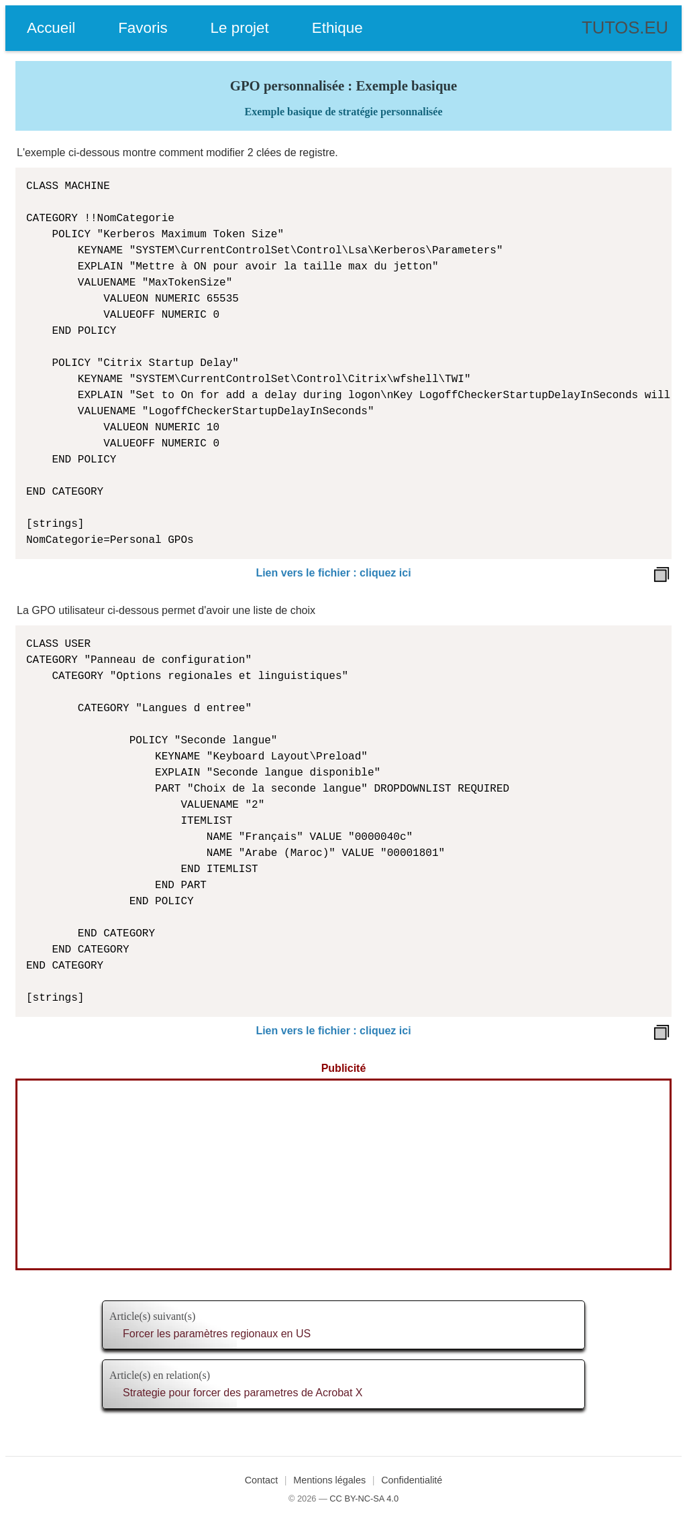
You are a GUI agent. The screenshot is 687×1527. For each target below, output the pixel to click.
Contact (261, 1480)
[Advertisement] (343, 1174)
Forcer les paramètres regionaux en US (217, 1333)
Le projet (240, 27)
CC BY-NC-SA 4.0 (364, 1498)
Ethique (337, 27)
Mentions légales (329, 1480)
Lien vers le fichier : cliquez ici (333, 572)
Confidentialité (411, 1480)
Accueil (51, 27)
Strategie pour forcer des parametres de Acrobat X (243, 1392)
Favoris (142, 27)
